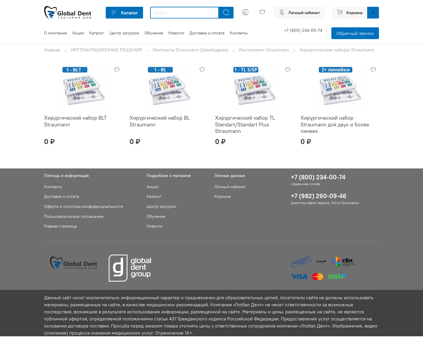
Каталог (124, 13)
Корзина (222, 196)
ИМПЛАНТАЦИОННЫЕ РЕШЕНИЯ (106, 50)
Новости (176, 33)
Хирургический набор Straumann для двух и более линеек (335, 124)
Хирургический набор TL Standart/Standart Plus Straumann (245, 124)
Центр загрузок (124, 33)
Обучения (154, 33)
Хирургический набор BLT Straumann (75, 121)
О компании (55, 33)
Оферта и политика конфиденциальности (83, 206)
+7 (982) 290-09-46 (319, 196)
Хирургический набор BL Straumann (160, 121)
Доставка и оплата (206, 33)
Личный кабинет (230, 186)
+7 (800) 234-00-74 (303, 30)
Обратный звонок (355, 33)
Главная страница (60, 226)
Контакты (239, 33)
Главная (52, 50)
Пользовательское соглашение (74, 216)
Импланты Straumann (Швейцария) (190, 50)
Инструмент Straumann (264, 50)
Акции (78, 33)
